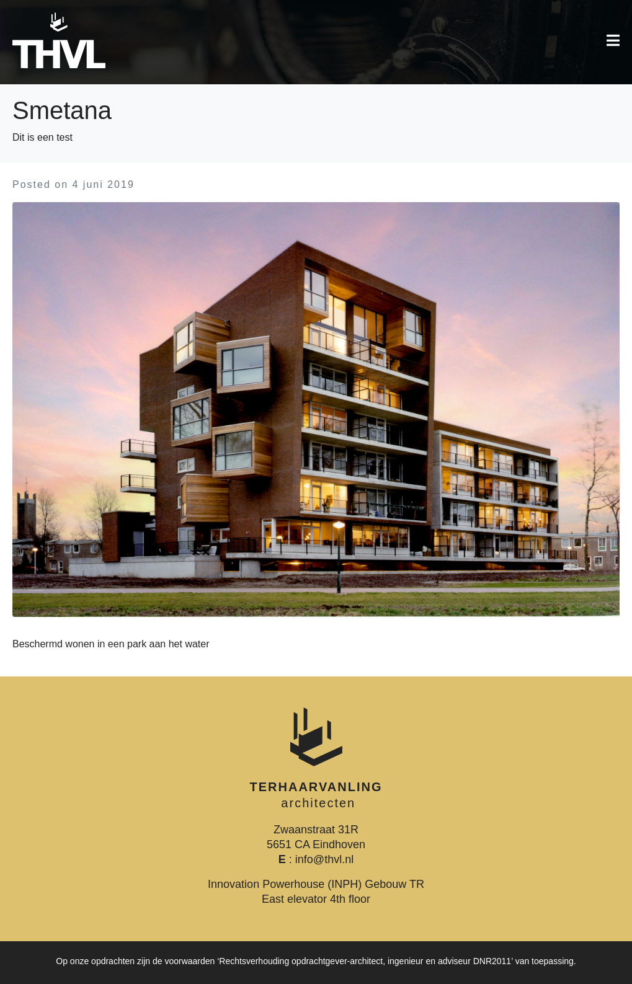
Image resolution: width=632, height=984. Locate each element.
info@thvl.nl (324, 859)
